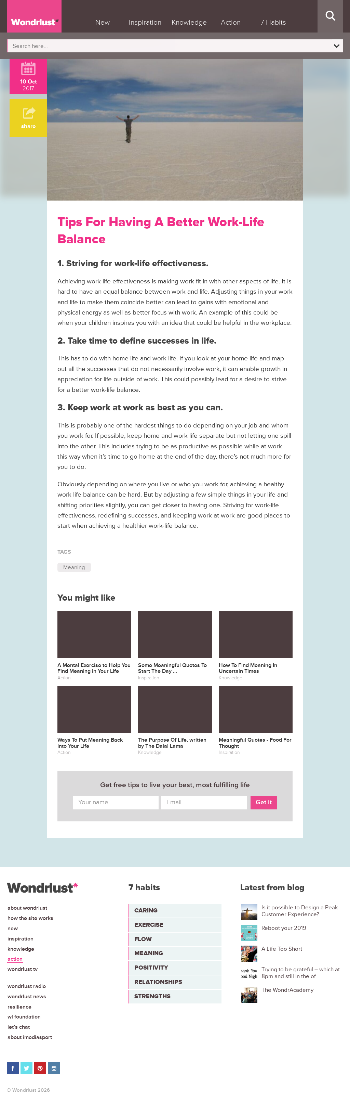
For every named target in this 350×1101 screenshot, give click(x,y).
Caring (146, 910)
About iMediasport (30, 1037)
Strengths (152, 996)
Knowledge (21, 949)
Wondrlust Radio (27, 986)
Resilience (19, 1006)
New (13, 928)
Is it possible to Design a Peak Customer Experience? (299, 911)
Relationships (158, 982)
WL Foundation (24, 1016)
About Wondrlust (27, 908)
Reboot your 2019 (283, 928)
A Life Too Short (281, 949)
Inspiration (20, 938)
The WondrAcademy (287, 990)
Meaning (74, 567)
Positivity (151, 967)
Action (15, 959)
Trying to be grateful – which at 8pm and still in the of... (300, 973)
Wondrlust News (27, 996)
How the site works (30, 918)
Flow (143, 939)
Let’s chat (19, 1027)
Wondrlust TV (23, 969)
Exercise (148, 925)
